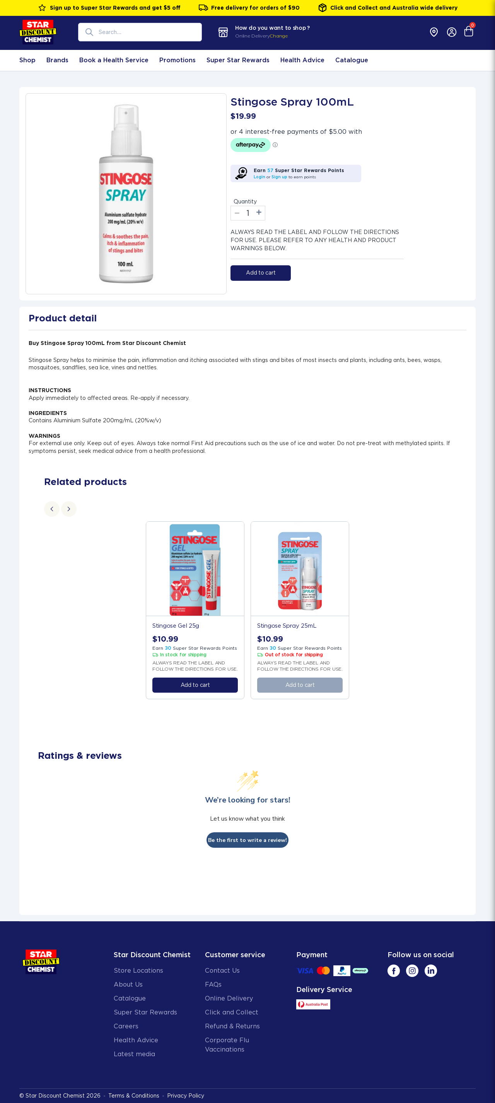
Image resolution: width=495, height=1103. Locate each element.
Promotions (177, 60)
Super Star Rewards (238, 60)
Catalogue (351, 60)
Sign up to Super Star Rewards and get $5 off (109, 7)
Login (259, 176)
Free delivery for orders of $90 (249, 7)
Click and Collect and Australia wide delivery (387, 7)
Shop (27, 60)
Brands (57, 60)
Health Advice (302, 60)
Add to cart (260, 273)
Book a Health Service (113, 60)
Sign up (279, 176)
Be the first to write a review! (247, 840)
